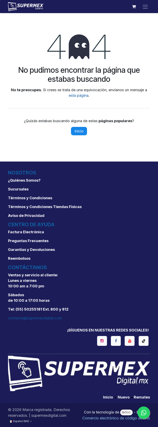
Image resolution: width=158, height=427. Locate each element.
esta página (78, 95)
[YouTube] (129, 341)
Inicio (79, 131)
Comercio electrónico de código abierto (116, 418)
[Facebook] (116, 341)
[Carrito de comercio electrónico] (134, 6)
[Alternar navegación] (145, 6)
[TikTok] (143, 341)
